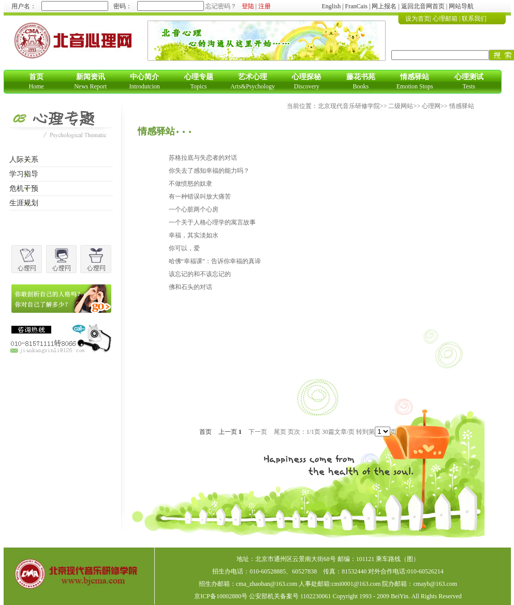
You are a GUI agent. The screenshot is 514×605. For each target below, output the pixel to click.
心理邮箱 (445, 18)
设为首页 (417, 18)
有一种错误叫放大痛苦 (200, 196)
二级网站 (400, 106)
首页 (205, 431)
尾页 (280, 431)
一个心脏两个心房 (193, 209)
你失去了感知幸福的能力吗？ (209, 170)
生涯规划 (23, 203)
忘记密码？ (221, 6)
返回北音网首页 (423, 6)
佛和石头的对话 (190, 287)
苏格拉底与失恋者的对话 (203, 157)
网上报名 (384, 6)
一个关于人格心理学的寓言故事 (212, 222)
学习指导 (23, 174)
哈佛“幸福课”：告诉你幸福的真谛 (215, 261)
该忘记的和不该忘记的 (200, 274)
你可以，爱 (184, 248)
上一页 (227, 431)
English (331, 6)
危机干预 (23, 188)
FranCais (356, 6)
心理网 (431, 106)
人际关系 (23, 159)
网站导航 (461, 6)
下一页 (257, 431)
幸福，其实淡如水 (193, 235)
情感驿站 (461, 106)
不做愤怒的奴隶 (190, 183)
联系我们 (474, 18)
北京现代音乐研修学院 (349, 106)
